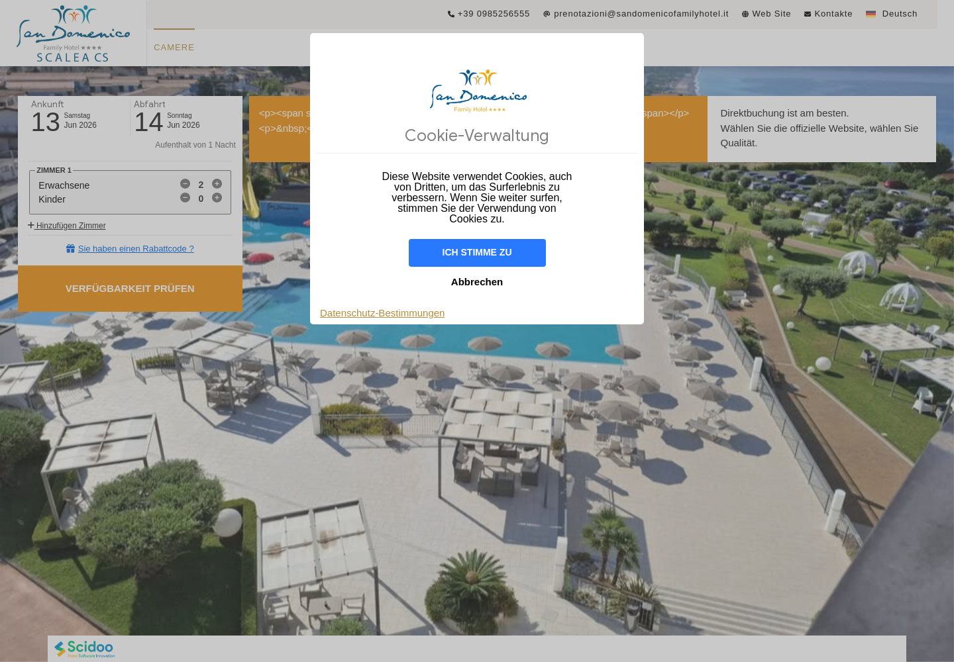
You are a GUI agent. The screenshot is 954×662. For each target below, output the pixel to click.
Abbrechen (477, 281)
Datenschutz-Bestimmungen (382, 312)
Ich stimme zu (477, 252)
